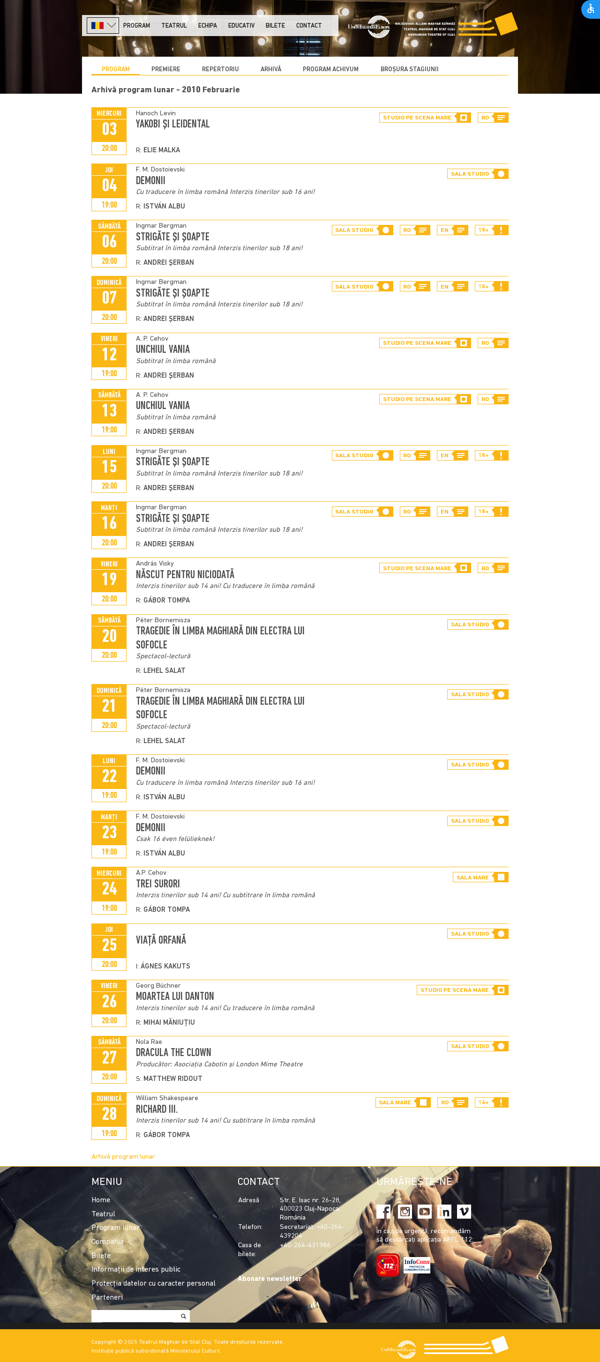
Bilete (275, 26)
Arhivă (271, 70)
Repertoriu (220, 70)
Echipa (207, 26)
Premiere (165, 70)
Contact (309, 26)
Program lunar (115, 1228)
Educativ (241, 26)
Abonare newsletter (269, 1279)
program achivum (331, 70)
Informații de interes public (135, 1269)
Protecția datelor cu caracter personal (153, 1284)
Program (136, 26)
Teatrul (174, 26)
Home (100, 1200)
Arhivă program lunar (123, 1157)
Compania (107, 1242)
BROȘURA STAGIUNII (410, 70)
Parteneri (107, 1298)
